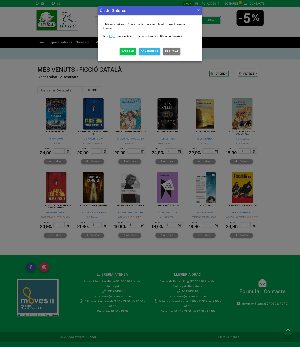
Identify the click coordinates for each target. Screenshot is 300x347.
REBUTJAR (172, 51)
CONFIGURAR (149, 51)
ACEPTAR (127, 51)
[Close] (198, 10)
